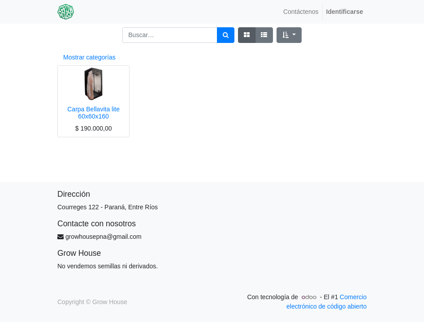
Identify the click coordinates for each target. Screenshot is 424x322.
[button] (289, 35)
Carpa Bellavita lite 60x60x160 (93, 113)
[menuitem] (301, 12)
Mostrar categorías (89, 57)
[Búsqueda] (225, 35)
